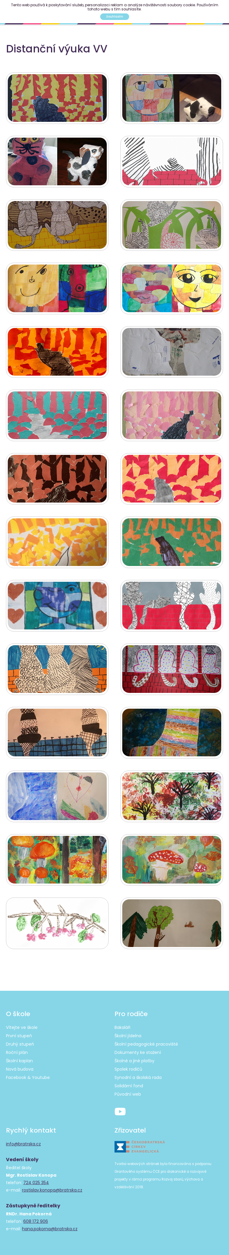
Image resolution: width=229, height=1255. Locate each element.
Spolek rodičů (128, 1065)
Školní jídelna (127, 1031)
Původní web (127, 1090)
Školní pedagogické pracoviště (146, 1040)
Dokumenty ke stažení (137, 1048)
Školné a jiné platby (134, 1056)
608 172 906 (35, 1217)
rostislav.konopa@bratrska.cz (52, 1186)
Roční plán (17, 1048)
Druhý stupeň (20, 1040)
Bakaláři (122, 1023)
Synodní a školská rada (138, 1073)
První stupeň (19, 1031)
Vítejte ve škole (22, 1023)
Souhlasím (114, 16)
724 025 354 (36, 1178)
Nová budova (19, 1065)
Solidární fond (128, 1081)
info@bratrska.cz (23, 1139)
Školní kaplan (19, 1056)
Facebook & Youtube (28, 1073)
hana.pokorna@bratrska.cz (50, 1224)
